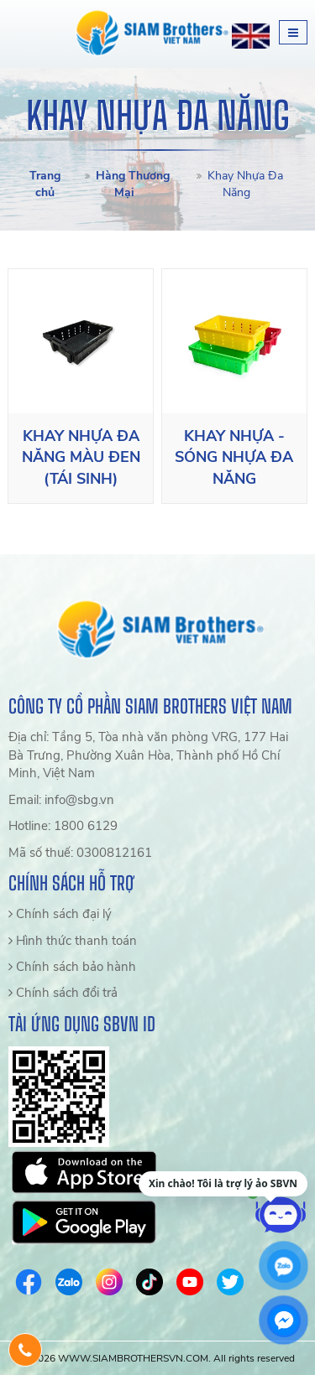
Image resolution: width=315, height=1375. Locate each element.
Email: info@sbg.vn (61, 799)
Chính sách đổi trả (63, 992)
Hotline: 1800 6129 (63, 825)
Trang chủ (44, 184)
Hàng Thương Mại (133, 184)
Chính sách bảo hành (72, 966)
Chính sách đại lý (60, 913)
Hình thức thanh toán (72, 940)
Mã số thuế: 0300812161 (80, 852)
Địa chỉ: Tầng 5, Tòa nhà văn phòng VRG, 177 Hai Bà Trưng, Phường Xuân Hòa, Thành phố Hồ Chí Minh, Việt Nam (148, 755)
